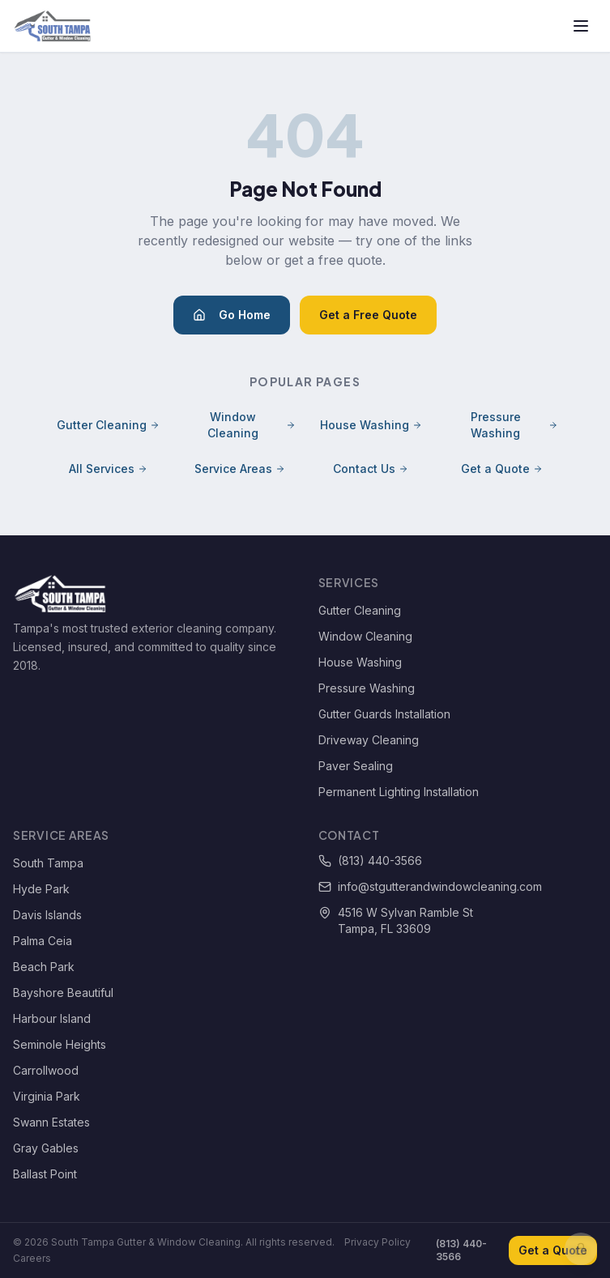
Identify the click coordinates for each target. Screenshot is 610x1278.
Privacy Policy (377, 1242)
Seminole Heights (59, 1044)
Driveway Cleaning (368, 740)
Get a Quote (502, 468)
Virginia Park (46, 1096)
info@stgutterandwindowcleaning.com (430, 886)
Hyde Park (41, 889)
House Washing (371, 425)
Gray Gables (46, 1148)
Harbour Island (52, 1018)
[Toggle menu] (581, 26)
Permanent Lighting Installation (398, 792)
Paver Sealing (355, 766)
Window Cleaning (251, 425)
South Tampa (48, 863)
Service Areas (239, 468)
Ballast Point (45, 1174)
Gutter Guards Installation (384, 714)
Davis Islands (47, 915)
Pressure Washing (514, 425)
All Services (108, 468)
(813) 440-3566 (370, 860)
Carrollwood (46, 1070)
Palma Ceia (42, 941)
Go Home (232, 315)
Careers (32, 1258)
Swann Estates (51, 1122)
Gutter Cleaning (108, 425)
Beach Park (44, 966)
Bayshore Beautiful (63, 992)
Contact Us (370, 468)
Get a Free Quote (368, 315)
